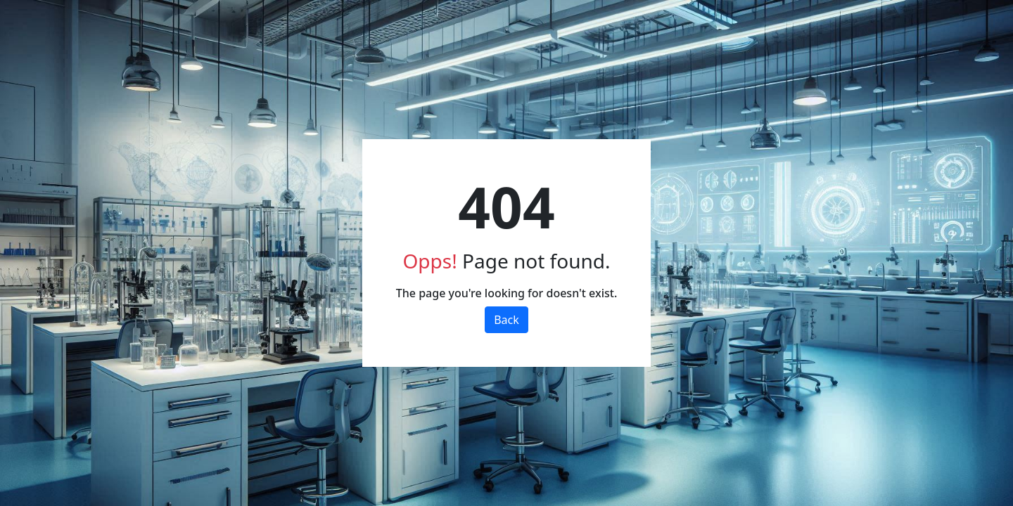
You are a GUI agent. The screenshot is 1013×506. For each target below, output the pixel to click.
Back (506, 319)
